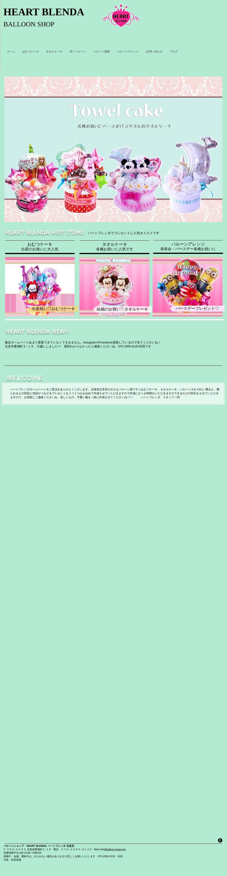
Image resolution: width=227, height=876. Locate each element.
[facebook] (220, 840)
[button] (113, 149)
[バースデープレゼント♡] (197, 309)
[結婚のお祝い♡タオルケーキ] (122, 309)
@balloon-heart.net (115, 849)
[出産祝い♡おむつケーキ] (53, 309)
